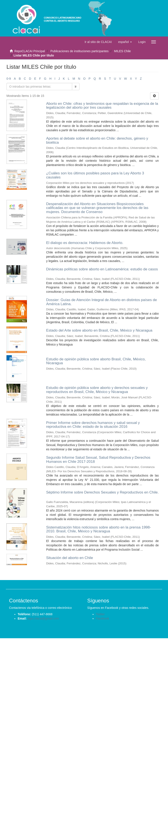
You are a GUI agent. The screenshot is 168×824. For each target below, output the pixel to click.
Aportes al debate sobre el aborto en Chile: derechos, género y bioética (97, 140)
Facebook (102, 618)
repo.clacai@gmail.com (43, 618)
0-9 (8, 78)
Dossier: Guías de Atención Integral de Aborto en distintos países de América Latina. (101, 302)
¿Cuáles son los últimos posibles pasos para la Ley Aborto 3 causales (95, 175)
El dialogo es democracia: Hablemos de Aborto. (84, 243)
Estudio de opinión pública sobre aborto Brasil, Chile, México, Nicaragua (96, 361)
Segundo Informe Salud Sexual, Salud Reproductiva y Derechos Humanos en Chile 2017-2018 (98, 459)
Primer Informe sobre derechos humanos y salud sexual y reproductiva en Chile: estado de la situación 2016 (93, 425)
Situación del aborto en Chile (69, 558)
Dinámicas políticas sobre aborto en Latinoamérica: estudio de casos (102, 269)
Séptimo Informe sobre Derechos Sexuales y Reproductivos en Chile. (102, 492)
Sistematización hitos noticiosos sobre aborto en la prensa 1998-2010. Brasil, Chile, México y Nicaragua (98, 529)
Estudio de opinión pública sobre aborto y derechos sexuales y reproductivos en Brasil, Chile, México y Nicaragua (97, 390)
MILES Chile (122, 51)
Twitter (100, 614)
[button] (125, 42)
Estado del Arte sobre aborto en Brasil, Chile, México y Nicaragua (99, 330)
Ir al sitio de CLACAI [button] (98, 42)
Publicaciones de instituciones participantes (79, 51)
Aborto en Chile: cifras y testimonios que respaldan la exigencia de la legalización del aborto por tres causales (102, 106)
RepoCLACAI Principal (29, 51)
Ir (76, 86)
